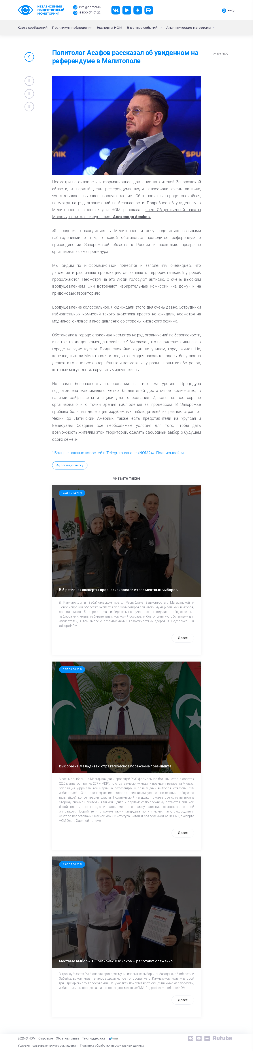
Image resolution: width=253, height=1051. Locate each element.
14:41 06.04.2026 (72, 493)
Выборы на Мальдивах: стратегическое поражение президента (115, 766)
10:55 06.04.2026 (72, 669)
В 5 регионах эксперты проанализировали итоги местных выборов (118, 589)
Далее (183, 638)
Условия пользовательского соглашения (47, 1045)
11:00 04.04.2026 (72, 864)
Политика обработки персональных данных (112, 1045)
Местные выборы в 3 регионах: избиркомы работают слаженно (116, 961)
